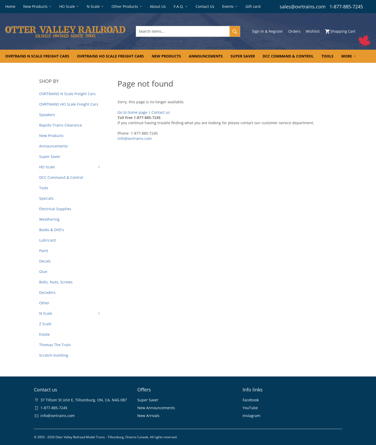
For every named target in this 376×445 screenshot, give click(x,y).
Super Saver (147, 399)
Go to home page (132, 112)
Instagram (251, 415)
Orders (294, 31)
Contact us (160, 112)
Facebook (251, 399)
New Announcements (156, 407)
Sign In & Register (267, 31)
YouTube (250, 407)
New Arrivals (148, 415)
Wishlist (313, 31)
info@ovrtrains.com (135, 138)
